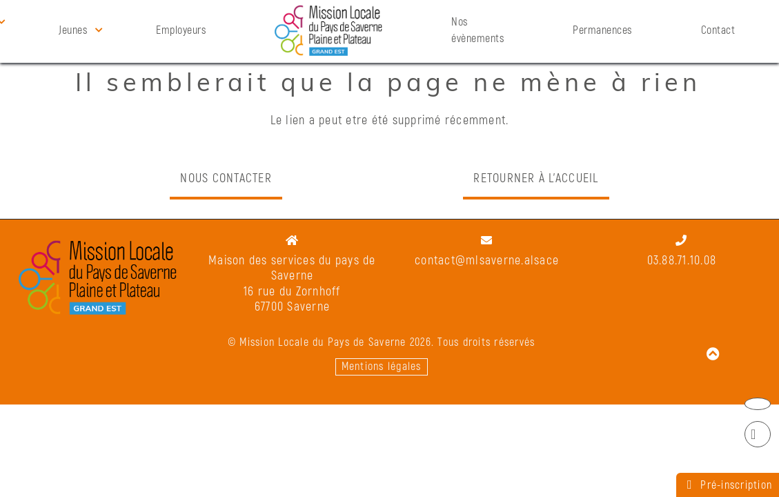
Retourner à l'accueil (535, 178)
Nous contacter (226, 178)
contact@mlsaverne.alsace (487, 261)
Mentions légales (382, 366)
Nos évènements (477, 30)
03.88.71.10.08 (682, 261)
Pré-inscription (727, 484)
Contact (718, 30)
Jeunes (73, 30)
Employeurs (181, 30)
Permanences (602, 30)
